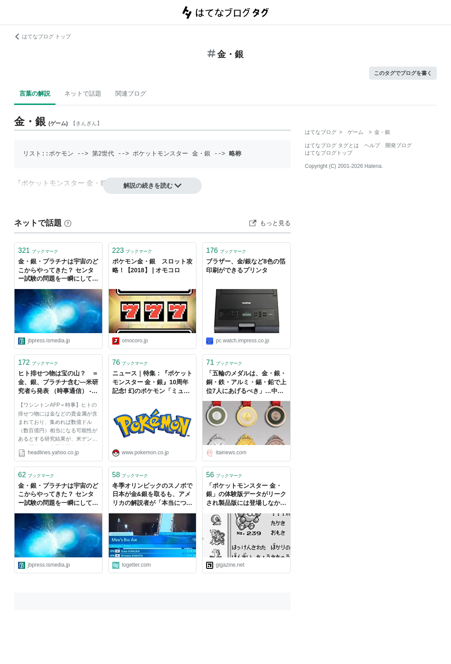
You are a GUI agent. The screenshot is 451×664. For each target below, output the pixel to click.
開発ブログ (398, 145)
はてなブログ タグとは (332, 145)
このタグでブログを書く (403, 73)
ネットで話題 (82, 93)
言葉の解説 (34, 93)
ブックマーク (38, 250)
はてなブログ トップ (42, 36)
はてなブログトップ (328, 153)
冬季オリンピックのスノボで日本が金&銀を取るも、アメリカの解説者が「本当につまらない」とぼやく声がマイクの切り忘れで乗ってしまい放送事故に (152, 495)
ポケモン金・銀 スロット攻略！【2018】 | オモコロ (152, 266)
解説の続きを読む (152, 185)
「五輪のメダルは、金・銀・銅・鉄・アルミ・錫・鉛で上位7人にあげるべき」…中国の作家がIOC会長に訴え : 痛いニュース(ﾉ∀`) (246, 383)
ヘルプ (372, 145)
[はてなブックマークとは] (67, 223)
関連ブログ (130, 93)
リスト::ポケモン (48, 153)
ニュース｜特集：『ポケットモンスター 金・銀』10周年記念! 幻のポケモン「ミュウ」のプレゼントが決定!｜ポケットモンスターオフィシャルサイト (152, 383)
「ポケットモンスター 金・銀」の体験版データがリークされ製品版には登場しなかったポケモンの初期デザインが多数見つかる (246, 495)
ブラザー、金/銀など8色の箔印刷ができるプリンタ (245, 266)
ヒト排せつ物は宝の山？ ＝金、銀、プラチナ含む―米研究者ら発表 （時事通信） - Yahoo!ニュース (58, 383)
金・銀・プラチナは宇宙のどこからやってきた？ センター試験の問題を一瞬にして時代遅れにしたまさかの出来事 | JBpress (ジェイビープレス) (58, 271)
